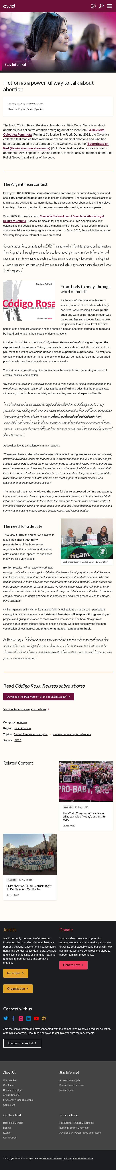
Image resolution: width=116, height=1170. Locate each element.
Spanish (39, 109)
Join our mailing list (20, 1043)
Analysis (22, 722)
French (30, 109)
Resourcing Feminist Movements (76, 1122)
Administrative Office (82, 1158)
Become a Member (13, 1122)
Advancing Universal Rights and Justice (80, 1132)
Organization (16, 988)
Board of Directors (12, 1090)
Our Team (8, 1085)
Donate (7, 1127)
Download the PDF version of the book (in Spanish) (37, 696)
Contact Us (9, 1104)
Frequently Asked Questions (18, 1100)
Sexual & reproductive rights (31, 734)
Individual (13, 973)
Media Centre (66, 1090)
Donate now (71, 965)
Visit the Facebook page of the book (24, 709)
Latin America (22, 728)
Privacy (67, 1158)
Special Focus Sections (71, 1085)
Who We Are (9, 1080)
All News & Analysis (69, 1080)
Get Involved (10, 1137)
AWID (17, 740)
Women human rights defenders (72, 734)
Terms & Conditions (52, 1158)
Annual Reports (11, 1095)
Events (7, 1132)
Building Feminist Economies (74, 1127)
